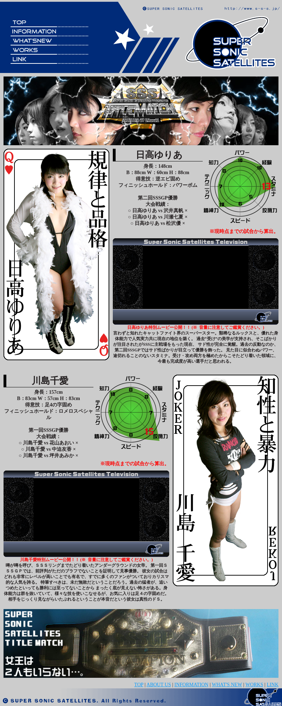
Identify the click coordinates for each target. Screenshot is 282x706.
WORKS (254, 684)
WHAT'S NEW (227, 684)
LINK (272, 684)
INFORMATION (191, 684)
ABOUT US (159, 684)
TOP (138, 684)
